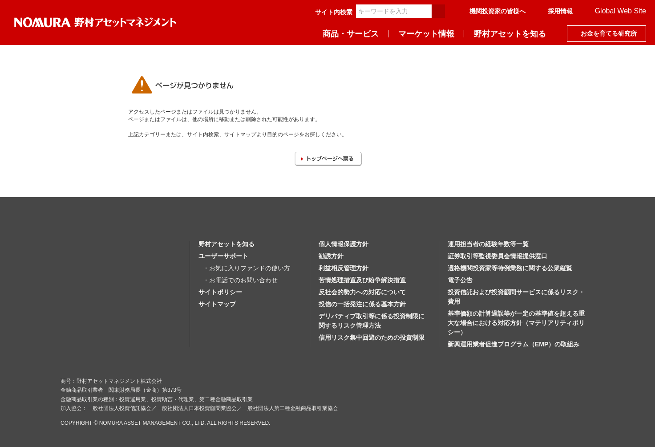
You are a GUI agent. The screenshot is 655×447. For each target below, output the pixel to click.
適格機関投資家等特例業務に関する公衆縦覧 (510, 268)
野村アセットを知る (510, 33)
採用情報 (560, 11)
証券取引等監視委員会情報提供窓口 (497, 256)
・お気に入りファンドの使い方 (246, 268)
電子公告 (460, 280)
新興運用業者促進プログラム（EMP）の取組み (513, 344)
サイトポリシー (220, 292)
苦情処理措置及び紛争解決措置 (362, 280)
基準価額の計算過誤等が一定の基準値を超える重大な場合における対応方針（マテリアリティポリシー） (516, 323)
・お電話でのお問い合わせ (240, 280)
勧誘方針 (331, 256)
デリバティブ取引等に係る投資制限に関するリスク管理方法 (372, 321)
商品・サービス (351, 33)
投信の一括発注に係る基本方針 (362, 304)
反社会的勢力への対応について (362, 292)
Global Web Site (620, 11)
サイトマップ (217, 304)
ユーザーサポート (223, 256)
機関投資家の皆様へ (497, 11)
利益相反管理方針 (343, 268)
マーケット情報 (426, 33)
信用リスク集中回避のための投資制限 (372, 337)
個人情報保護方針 (343, 244)
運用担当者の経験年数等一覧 (488, 244)
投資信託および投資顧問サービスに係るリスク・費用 (516, 297)
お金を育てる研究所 (609, 33)
